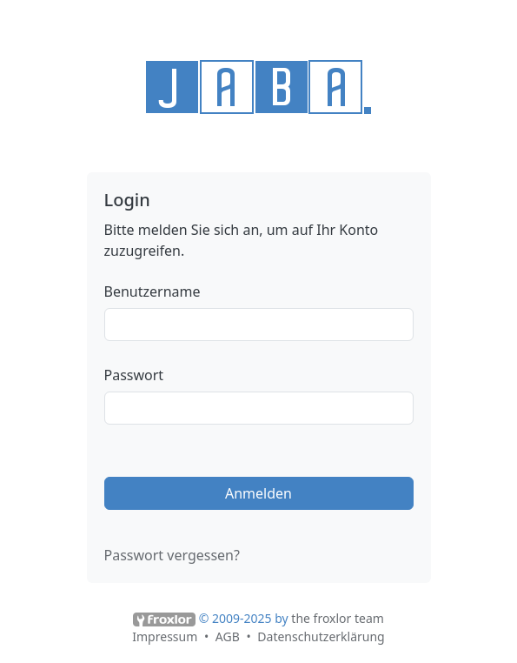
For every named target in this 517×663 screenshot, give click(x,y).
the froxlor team (337, 618)
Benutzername (152, 291)
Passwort (134, 375)
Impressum (164, 636)
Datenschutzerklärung (320, 636)
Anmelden (258, 493)
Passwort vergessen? (172, 555)
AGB (227, 636)
